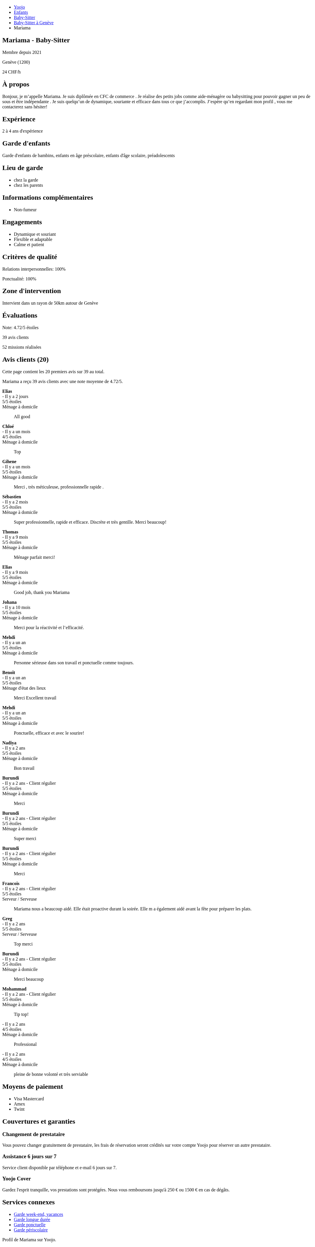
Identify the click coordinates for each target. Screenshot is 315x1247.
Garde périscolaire (31, 1229)
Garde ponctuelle (30, 1224)
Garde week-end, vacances (38, 1214)
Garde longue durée (32, 1219)
